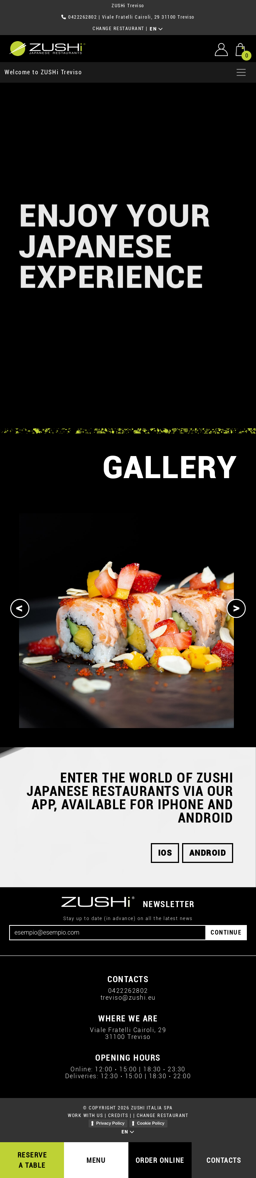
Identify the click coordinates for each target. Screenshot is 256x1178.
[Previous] (19, 608)
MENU (96, 1160)
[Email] (107, 932)
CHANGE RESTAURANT (118, 28)
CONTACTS (223, 1160)
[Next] (236, 608)
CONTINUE (226, 932)
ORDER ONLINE (160, 1160)
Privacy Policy (110, 1123)
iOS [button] (165, 853)
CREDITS (118, 1115)
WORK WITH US (85, 1115)
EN (156, 29)
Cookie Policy (150, 1123)
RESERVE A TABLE (32, 1160)
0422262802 (82, 17)
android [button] (207, 853)
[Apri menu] (241, 72)
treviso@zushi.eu (128, 997)
